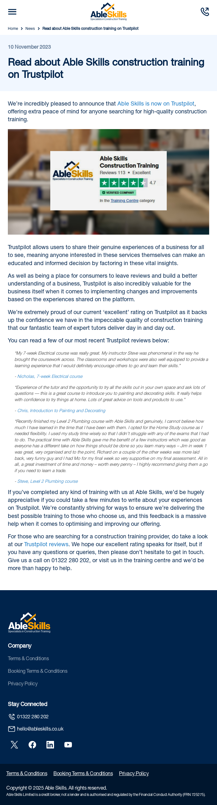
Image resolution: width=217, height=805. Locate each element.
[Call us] (204, 11)
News (30, 29)
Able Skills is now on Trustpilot (155, 104)
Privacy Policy (22, 684)
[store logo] (108, 12)
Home (13, 29)
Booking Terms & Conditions (37, 671)
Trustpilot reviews (46, 545)
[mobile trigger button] (12, 11)
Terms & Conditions (28, 659)
